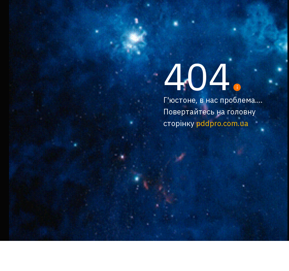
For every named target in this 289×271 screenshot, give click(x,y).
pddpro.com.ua (222, 123)
